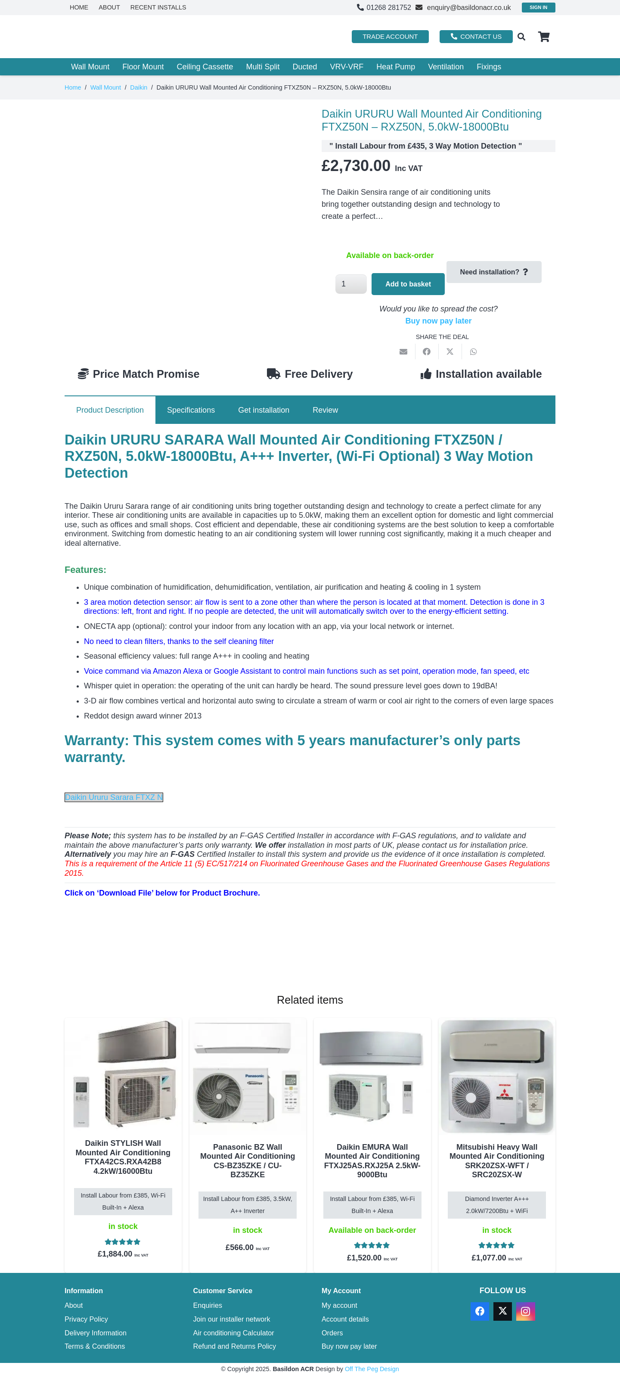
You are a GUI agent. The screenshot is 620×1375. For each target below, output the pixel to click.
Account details (345, 1319)
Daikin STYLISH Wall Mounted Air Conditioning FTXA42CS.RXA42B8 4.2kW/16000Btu (123, 1157)
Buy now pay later (438, 321)
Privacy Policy (86, 1319)
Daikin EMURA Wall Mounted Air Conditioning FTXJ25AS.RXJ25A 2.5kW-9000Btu (372, 1161)
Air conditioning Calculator (233, 1333)
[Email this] (403, 351)
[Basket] (544, 36)
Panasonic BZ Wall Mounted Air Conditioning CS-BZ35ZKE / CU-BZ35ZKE (247, 1161)
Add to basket (408, 284)
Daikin (138, 87)
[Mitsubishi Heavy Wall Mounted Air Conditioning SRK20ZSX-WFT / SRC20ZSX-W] (497, 1076)
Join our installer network (231, 1319)
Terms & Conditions (95, 1346)
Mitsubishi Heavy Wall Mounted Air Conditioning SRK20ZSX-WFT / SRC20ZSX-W (497, 1161)
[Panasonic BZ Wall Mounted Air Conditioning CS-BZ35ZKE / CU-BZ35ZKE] (248, 1076)
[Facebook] (480, 1311)
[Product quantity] (351, 284)
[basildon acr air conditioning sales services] (119, 37)
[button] (521, 36)
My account (339, 1305)
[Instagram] (525, 1311)
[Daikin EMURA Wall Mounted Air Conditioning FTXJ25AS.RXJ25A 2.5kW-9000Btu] (372, 1076)
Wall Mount (105, 87)
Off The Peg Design (372, 1369)
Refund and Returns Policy (234, 1346)
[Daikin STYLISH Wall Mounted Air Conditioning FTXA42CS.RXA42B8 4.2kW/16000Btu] (123, 1074)
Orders (332, 1333)
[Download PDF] (129, 956)
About (74, 1305)
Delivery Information (96, 1333)
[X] (502, 1311)
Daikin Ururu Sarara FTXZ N (114, 797)
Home (73, 87)
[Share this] (427, 351)
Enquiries (208, 1305)
